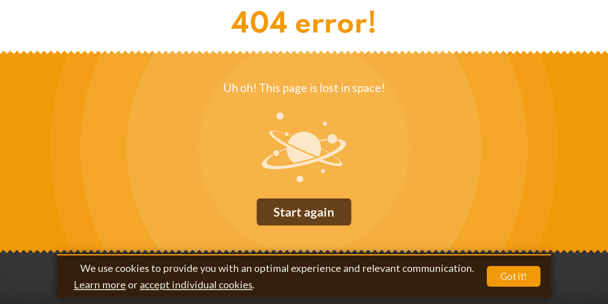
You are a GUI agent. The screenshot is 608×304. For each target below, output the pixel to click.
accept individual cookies (196, 284)
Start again (304, 212)
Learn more (100, 284)
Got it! (513, 276)
